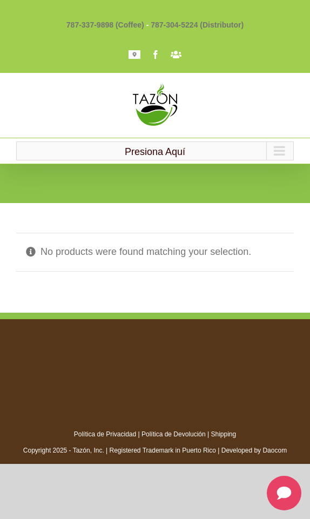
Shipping (224, 434)
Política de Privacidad (105, 434)
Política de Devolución (173, 434)
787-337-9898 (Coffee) (105, 25)
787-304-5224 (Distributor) (197, 25)
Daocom (274, 450)
